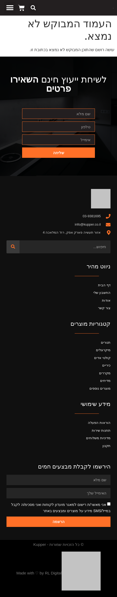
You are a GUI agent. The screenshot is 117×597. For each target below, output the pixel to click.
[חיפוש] (13, 246)
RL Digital (53, 573)
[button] (33, 7)
